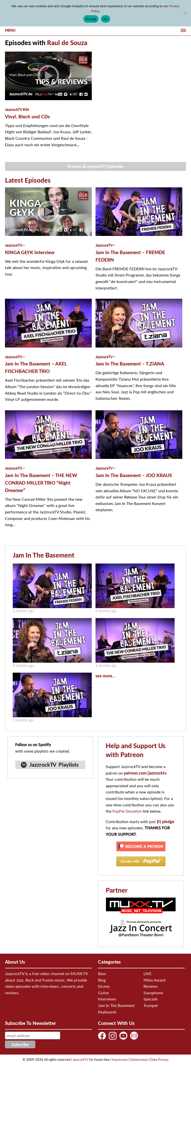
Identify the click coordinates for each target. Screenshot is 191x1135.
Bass (102, 973)
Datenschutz (139, 1060)
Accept (91, 19)
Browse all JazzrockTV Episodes (95, 166)
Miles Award (154, 980)
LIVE (147, 973)
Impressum (120, 1060)
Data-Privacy (159, 1060)
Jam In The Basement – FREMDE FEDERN (130, 253)
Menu (10, 30)
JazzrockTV (80, 1060)
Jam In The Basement (43, 555)
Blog (102, 980)
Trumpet (150, 1005)
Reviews (150, 986)
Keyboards (107, 1011)
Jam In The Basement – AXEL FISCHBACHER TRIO (36, 364)
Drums (104, 986)
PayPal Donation (127, 811)
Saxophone (153, 992)
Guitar (103, 992)
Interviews (107, 998)
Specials (150, 998)
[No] (184, 13)
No (105, 19)
